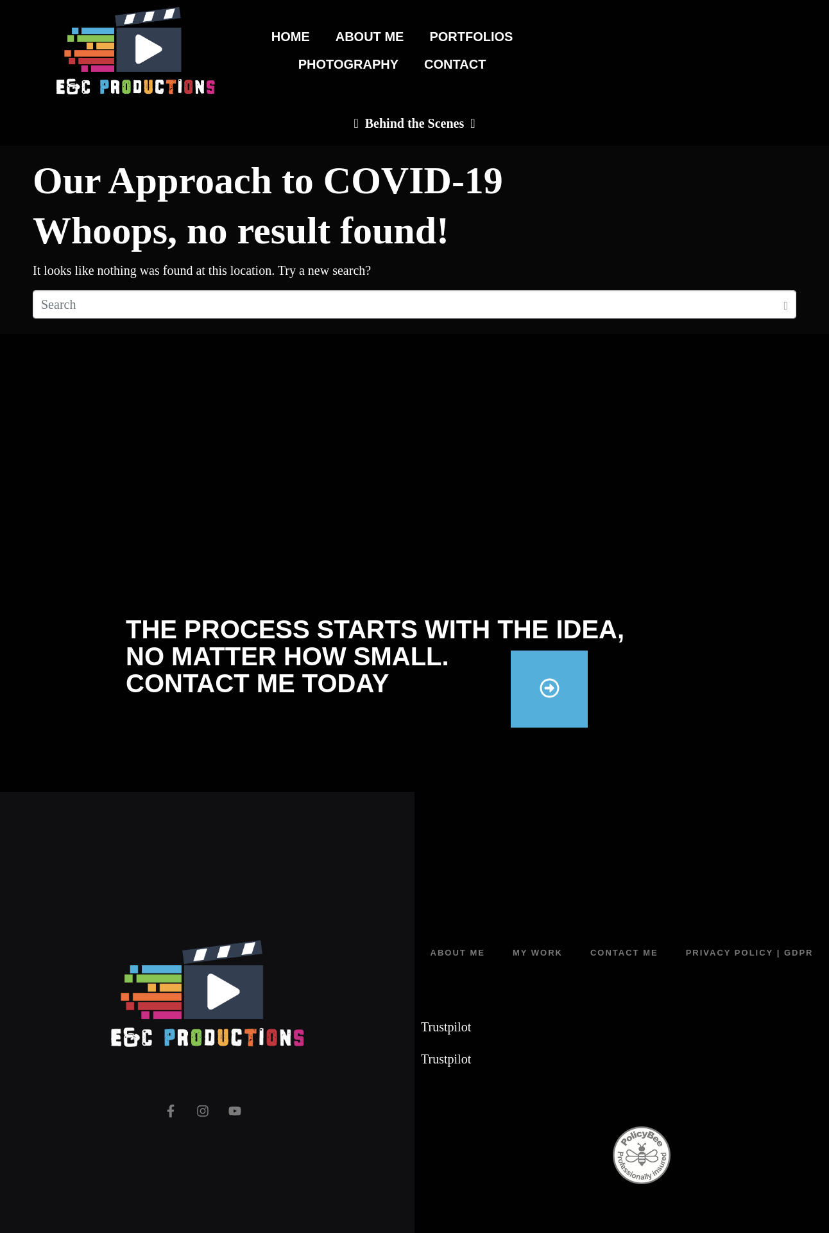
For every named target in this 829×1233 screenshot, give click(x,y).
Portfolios (471, 37)
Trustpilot (446, 1027)
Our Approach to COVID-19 (268, 180)
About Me (370, 37)
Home (290, 37)
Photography (348, 64)
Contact (455, 64)
